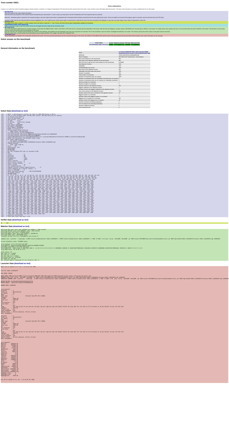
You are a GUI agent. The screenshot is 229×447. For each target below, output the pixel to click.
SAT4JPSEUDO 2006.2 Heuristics (99, 44)
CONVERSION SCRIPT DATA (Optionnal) (16, 24)
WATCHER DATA (9, 27)
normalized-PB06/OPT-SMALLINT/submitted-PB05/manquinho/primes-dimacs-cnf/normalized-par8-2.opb (134, 52)
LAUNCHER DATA (10, 34)
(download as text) (19, 111)
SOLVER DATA (9, 11)
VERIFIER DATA (9, 21)
